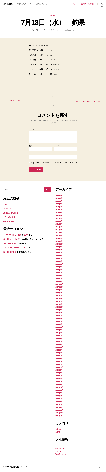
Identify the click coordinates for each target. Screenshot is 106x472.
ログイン (59, 446)
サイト (31, 154)
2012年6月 (59, 402)
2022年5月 (59, 221)
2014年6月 (59, 359)
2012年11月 (60, 387)
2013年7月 (59, 376)
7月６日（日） (9, 209)
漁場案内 (83, 4)
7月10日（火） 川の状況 (13, 239)
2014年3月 (59, 364)
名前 (30, 146)
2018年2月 (59, 281)
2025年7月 (59, 196)
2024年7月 (59, 207)
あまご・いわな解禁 (11, 244)
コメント (32, 130)
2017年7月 (59, 296)
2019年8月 (59, 250)
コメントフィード (62, 451)
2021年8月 (59, 224)
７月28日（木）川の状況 (12, 248)
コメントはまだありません (67, 30)
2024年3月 (59, 210)
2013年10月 (60, 367)
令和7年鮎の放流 (9, 222)
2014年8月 (59, 353)
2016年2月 (59, 324)
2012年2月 (59, 407)
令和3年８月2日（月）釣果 (13, 235)
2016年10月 (60, 307)
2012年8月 (59, 396)
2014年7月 (59, 356)
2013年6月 (59, 379)
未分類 (58, 432)
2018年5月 (59, 279)
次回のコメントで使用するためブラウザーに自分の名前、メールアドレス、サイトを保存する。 (54, 163)
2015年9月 (59, 330)
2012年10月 (60, 390)
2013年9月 (59, 370)
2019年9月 (59, 247)
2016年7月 (59, 316)
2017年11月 (60, 284)
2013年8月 (59, 373)
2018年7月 (59, 273)
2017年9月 (59, 290)
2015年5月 (59, 342)
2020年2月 (59, 241)
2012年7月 (59, 399)
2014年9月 (59, 350)
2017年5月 (59, 301)
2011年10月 (60, 413)
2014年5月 (59, 362)
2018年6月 (59, 276)
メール (56, 146)
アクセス (75, 4)
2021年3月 (59, 236)
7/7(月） (6, 205)
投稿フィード (60, 449)
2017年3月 (59, 304)
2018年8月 (59, 270)
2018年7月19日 (49, 30)
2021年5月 (59, 233)
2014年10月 (60, 347)
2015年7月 (59, 336)
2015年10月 (60, 327)
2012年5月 (59, 405)
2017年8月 (59, 293)
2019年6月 (59, 256)
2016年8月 (59, 313)
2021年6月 (59, 230)
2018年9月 (59, 267)
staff (39, 30)
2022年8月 (59, 213)
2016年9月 (59, 310)
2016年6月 (59, 319)
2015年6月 (59, 339)
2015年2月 (59, 344)
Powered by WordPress (29, 467)
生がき (29, 235)
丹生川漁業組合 (10, 4)
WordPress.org (61, 454)
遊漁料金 (91, 4)
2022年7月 (59, 216)
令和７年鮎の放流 (10, 217)
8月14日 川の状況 (10, 252)
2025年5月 (59, 201)
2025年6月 (59, 198)
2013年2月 (59, 385)
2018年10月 (60, 264)
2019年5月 (59, 259)
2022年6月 (59, 218)
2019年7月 (59, 253)
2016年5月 (59, 322)
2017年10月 (60, 287)
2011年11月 (60, 410)
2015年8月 (59, 333)
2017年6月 (59, 299)
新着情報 (53, 15)
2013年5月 (59, 382)
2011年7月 (59, 416)
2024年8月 (59, 204)
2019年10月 (60, 244)
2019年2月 (59, 261)
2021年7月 (59, 227)
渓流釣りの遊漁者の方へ (13, 213)
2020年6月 (59, 238)
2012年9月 (59, 393)
